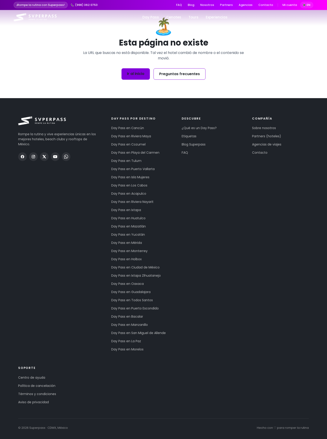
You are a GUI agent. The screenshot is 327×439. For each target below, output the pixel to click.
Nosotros (207, 5)
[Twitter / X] (44, 156)
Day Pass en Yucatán (128, 234)
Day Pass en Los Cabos (129, 185)
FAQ (179, 5)
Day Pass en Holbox (126, 259)
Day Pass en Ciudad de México (135, 267)
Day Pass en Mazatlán (128, 226)
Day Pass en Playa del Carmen (135, 152)
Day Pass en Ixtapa (126, 210)
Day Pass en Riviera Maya (131, 136)
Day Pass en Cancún (127, 128)
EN (307, 5)
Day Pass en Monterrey (129, 251)
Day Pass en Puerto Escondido (135, 308)
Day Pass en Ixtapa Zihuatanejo (136, 275)
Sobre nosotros (264, 128)
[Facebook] (22, 156)
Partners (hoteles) (266, 136)
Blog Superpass (194, 144)
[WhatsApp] (66, 156)
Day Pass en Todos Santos (132, 300)
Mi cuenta (289, 5)
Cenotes (173, 17)
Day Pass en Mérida (126, 242)
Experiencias (217, 17)
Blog (191, 5)
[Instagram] (33, 156)
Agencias (246, 5)
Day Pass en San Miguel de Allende (138, 333)
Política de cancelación (36, 385)
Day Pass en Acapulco (128, 193)
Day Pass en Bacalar (127, 316)
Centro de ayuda (31, 377)
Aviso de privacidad (33, 402)
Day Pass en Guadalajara (131, 292)
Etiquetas (189, 136)
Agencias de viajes (266, 144)
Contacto (265, 5)
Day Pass (150, 17)
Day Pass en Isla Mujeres (130, 177)
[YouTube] (55, 156)
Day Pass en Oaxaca (127, 283)
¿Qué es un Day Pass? (199, 128)
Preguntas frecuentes (179, 74)
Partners (226, 5)
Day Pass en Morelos (127, 349)
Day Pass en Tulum (126, 160)
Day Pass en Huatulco (128, 218)
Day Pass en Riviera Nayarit (132, 201)
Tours (193, 17)
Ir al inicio (135, 73)
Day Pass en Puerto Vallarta (133, 169)
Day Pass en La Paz (126, 341)
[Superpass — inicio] (35, 17)
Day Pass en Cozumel (128, 144)
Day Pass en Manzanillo (129, 324)
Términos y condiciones (37, 394)
